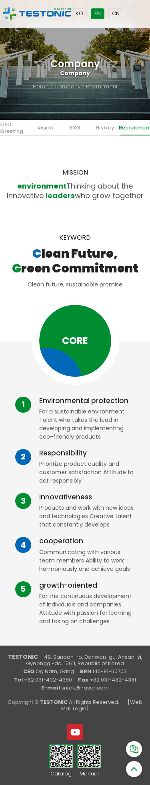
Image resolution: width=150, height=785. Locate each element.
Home (41, 86)
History (105, 127)
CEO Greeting (11, 128)
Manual (89, 774)
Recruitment (135, 127)
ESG (75, 127)
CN (116, 13)
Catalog (61, 774)
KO (79, 13)
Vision (45, 127)
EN (97, 13)
